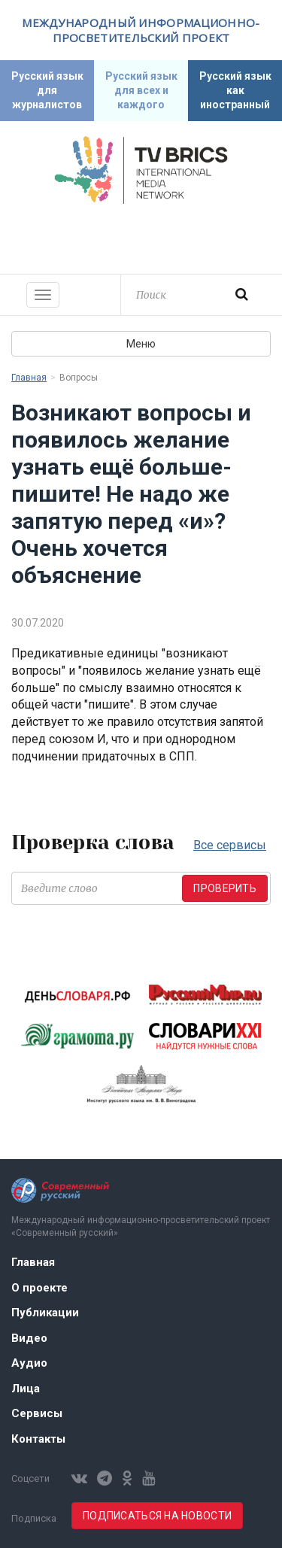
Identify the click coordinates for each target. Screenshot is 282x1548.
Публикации (45, 1312)
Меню (141, 344)
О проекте (39, 1288)
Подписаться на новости (157, 1516)
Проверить (224, 888)
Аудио (29, 1363)
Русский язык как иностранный (235, 90)
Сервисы (36, 1413)
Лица (25, 1388)
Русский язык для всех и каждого (141, 90)
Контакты (38, 1439)
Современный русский (141, 237)
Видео (29, 1338)
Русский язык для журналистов (47, 90)
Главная (29, 377)
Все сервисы (229, 845)
